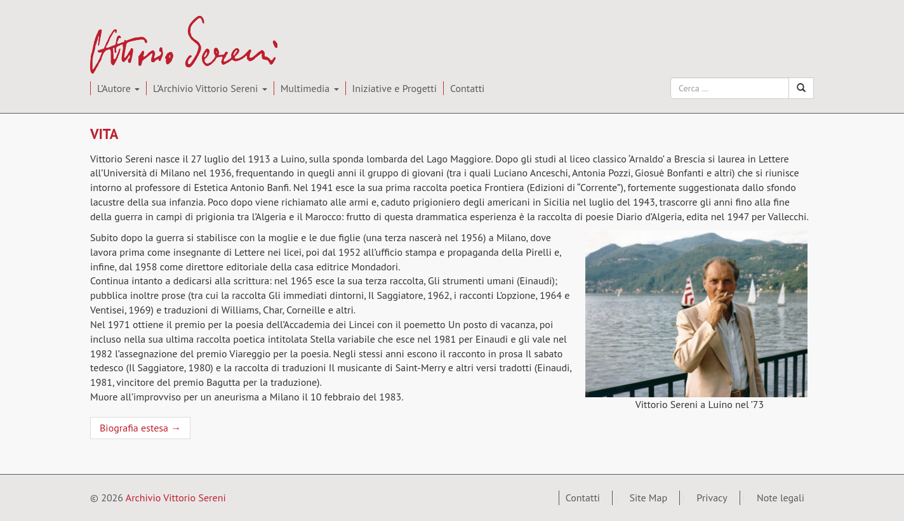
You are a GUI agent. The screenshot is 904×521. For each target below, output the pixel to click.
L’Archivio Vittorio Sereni (210, 88)
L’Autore (118, 88)
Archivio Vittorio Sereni (175, 24)
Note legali (780, 497)
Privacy (711, 497)
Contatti (467, 88)
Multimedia (310, 88)
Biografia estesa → (140, 427)
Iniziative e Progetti (394, 88)
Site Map (648, 497)
